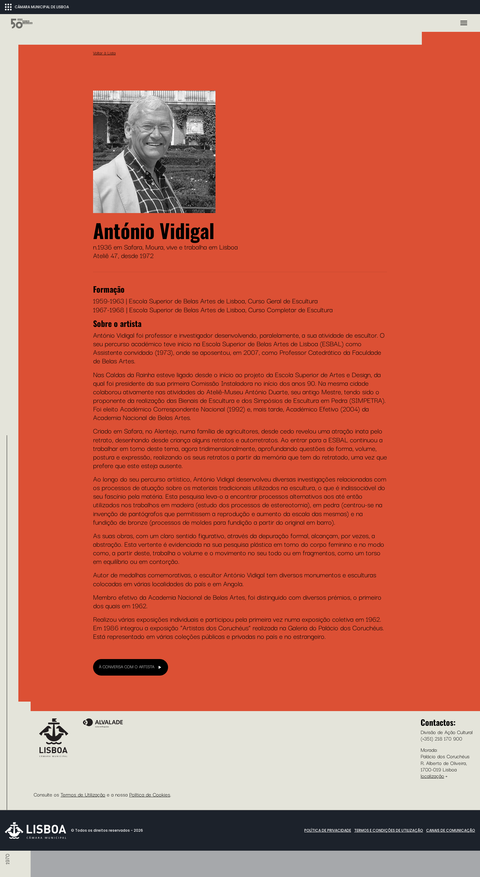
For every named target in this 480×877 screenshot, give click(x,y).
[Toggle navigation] (464, 102)
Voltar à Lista (104, 210)
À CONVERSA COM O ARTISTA (126, 824)
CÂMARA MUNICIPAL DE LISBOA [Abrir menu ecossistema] (37, 7)
